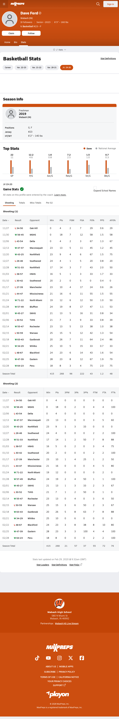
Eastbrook (35, 339)
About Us (51, 666)
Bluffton (34, 306)
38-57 (20, 273)
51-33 (20, 267)
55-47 (20, 326)
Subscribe (50, 671)
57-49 (20, 306)
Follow (31, 33)
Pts (61, 220)
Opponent (35, 220)
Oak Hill (34, 228)
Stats (23, 42)
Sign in (110, 4)
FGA (82, 220)
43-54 (20, 241)
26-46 (20, 260)
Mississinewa (36, 293)
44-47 (20, 293)
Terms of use (47, 677)
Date (5, 220)
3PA (76, 392)
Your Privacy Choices (59, 681)
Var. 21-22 (36, 67)
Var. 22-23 (21, 67)
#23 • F (30, 26)
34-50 (20, 228)
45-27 (20, 313)
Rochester (35, 326)
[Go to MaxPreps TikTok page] (37, 658)
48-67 (20, 352)
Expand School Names (105, 189)
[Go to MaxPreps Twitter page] (70, 658)
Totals (22, 202)
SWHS (33, 313)
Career (8, 67)
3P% (85, 392)
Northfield (35, 254)
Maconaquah (36, 247)
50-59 (20, 332)
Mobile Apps (66, 666)
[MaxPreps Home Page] (54, 49)
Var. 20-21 (51, 67)
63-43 (20, 339)
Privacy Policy (67, 671)
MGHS (33, 234)
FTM (95, 392)
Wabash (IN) (26, 18)
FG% (92, 220)
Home (7, 42)
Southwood (35, 260)
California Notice (69, 677)
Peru (32, 365)
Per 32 (49, 202)
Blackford (34, 352)
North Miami (36, 300)
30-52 (20, 319)
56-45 (20, 234)
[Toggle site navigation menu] (4, 4)
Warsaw (34, 332)
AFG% (113, 220)
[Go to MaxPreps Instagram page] (59, 658)
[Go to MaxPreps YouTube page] (48, 658)
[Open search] (98, 4)
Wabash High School (59, 606)
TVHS (32, 319)
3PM (67, 392)
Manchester (36, 286)
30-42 (20, 280)
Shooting (9, 202)
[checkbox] (95, 187)
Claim (11, 33)
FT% (113, 392)
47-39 (20, 359)
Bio (15, 42)
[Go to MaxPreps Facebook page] (81, 658)
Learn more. (60, 194)
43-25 (20, 254)
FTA (104, 392)
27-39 (20, 286)
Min (52, 220)
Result (18, 220)
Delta (32, 241)
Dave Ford (30, 13)
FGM (72, 220)
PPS (102, 220)
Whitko (33, 345)
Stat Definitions (108, 58)
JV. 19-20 (67, 67)
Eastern (33, 359)
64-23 (20, 365)
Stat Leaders (43, 564)
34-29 (20, 345)
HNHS (33, 273)
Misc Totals (35, 202)
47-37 (20, 247)
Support (59, 685)
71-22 (20, 300)
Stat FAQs (75, 564)
